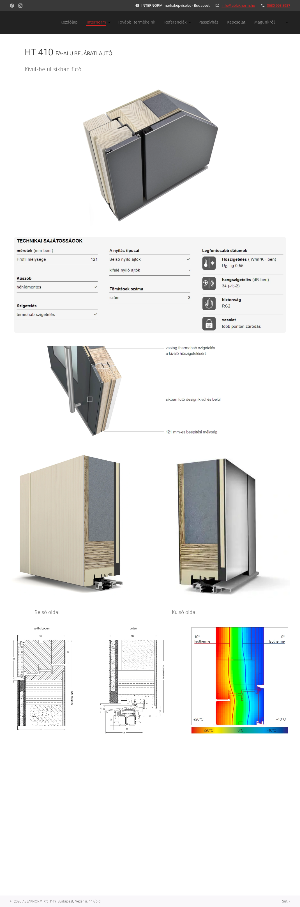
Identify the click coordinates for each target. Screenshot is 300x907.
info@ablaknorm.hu (238, 5)
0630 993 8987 (278, 5)
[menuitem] (214, 23)
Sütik (286, 901)
